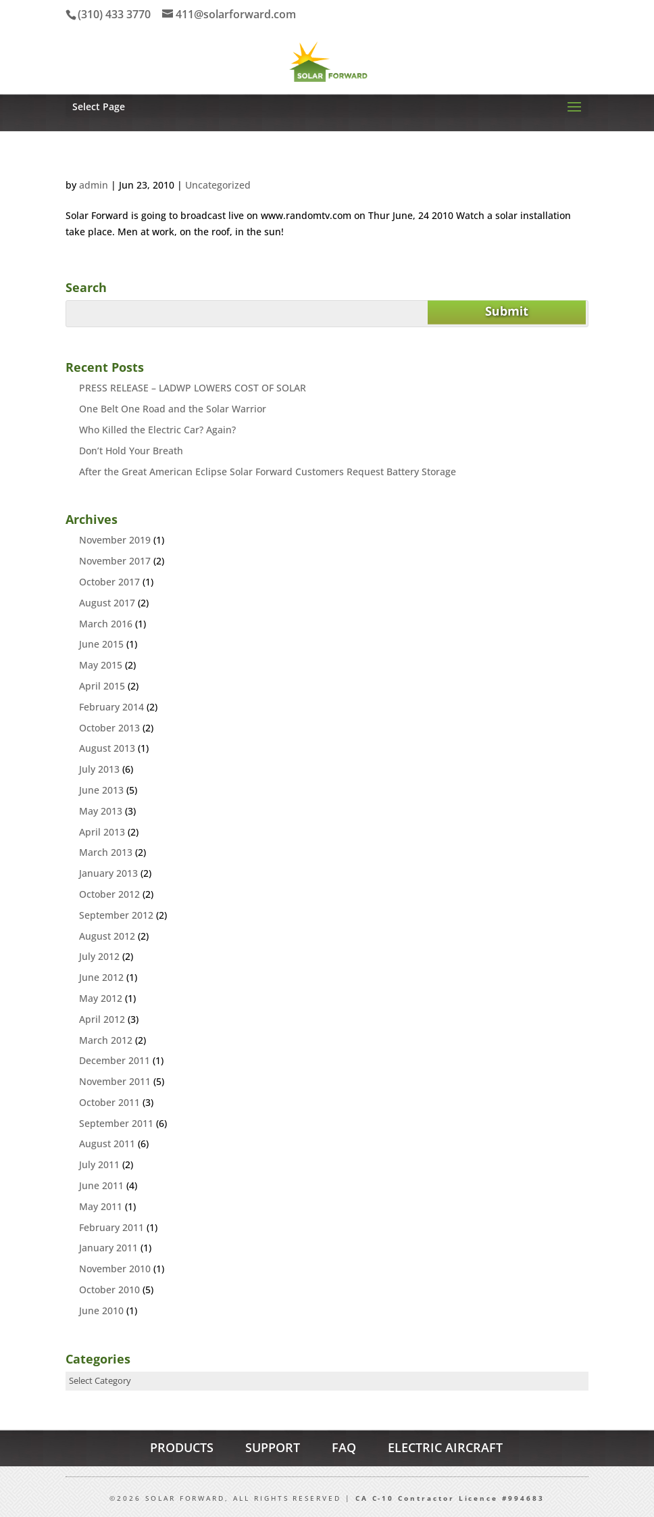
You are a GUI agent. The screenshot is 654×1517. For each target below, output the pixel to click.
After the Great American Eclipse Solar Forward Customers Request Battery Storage (267, 471)
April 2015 (102, 685)
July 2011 (99, 1164)
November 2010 (115, 1268)
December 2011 (114, 1060)
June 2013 (101, 790)
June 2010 (101, 1310)
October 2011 (109, 1102)
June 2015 (101, 643)
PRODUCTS (181, 1447)
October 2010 (109, 1289)
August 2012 (107, 936)
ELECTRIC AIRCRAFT (445, 1447)
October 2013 (109, 727)
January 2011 (108, 1247)
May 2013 (100, 810)
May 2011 (100, 1206)
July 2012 (99, 956)
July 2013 (99, 769)
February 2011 (111, 1227)
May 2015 (100, 664)
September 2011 (116, 1123)
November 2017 (115, 560)
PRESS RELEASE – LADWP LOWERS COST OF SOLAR (192, 387)
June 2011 (101, 1185)
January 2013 (108, 873)
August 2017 (107, 602)
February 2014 (111, 706)
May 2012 (100, 998)
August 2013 (107, 748)
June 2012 (101, 977)
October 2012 (109, 894)
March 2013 (105, 852)
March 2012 (105, 1040)
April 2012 (102, 1019)
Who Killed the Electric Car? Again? (157, 429)
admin (93, 184)
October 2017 (109, 581)
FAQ (344, 1447)
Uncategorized (218, 184)
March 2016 (105, 623)
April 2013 (102, 831)
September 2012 (116, 915)
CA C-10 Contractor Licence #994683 (450, 1498)
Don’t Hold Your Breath (131, 450)
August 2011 (107, 1143)
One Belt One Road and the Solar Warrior (172, 408)
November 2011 (115, 1081)
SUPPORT (272, 1447)
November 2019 (115, 539)
